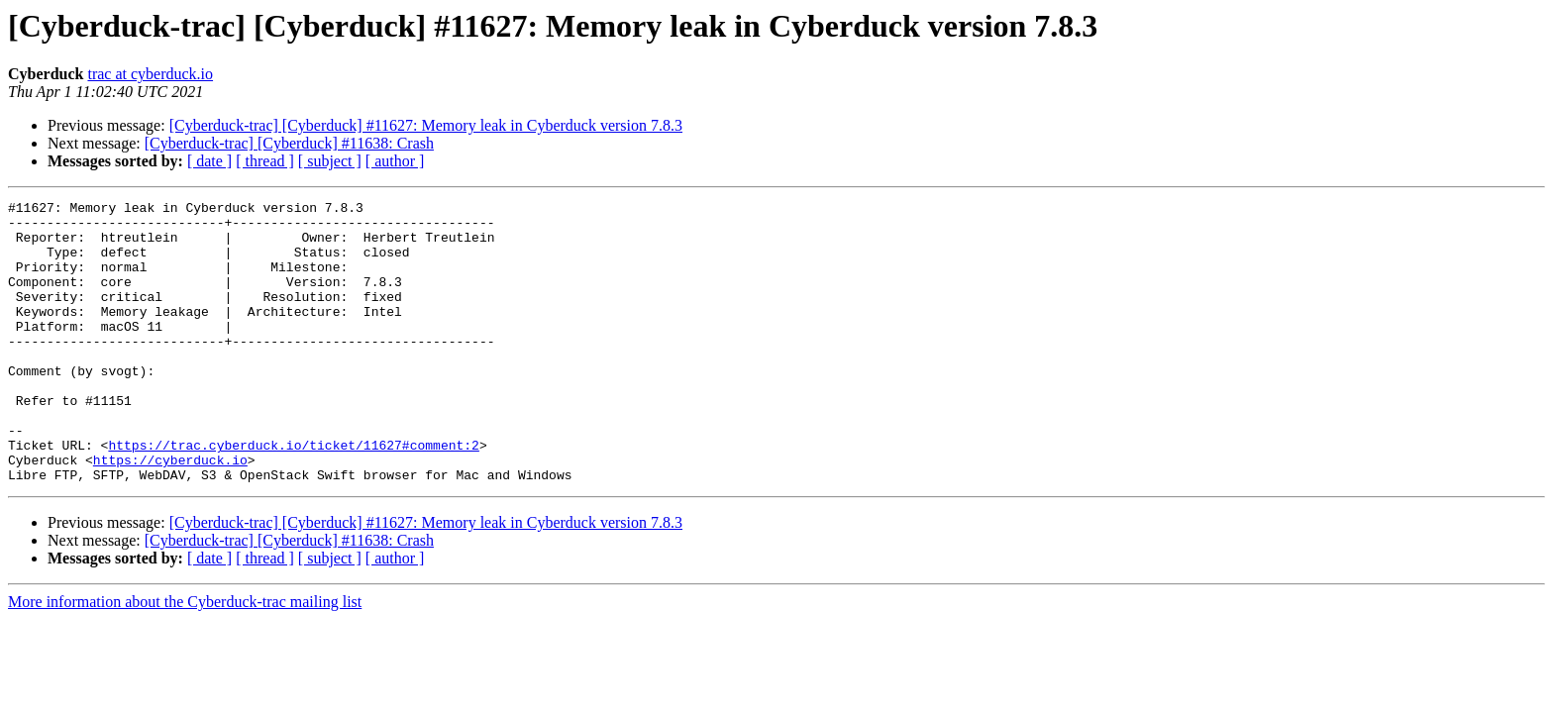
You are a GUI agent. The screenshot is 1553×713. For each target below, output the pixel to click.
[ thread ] (265, 161)
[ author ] (395, 161)
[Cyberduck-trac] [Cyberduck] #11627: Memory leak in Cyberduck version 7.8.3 (425, 125)
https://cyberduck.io (170, 513)
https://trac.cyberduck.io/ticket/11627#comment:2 (293, 495)
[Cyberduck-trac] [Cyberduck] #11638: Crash (289, 143)
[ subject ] (330, 161)
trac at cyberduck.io (150, 73)
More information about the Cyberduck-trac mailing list (185, 658)
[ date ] (209, 161)
